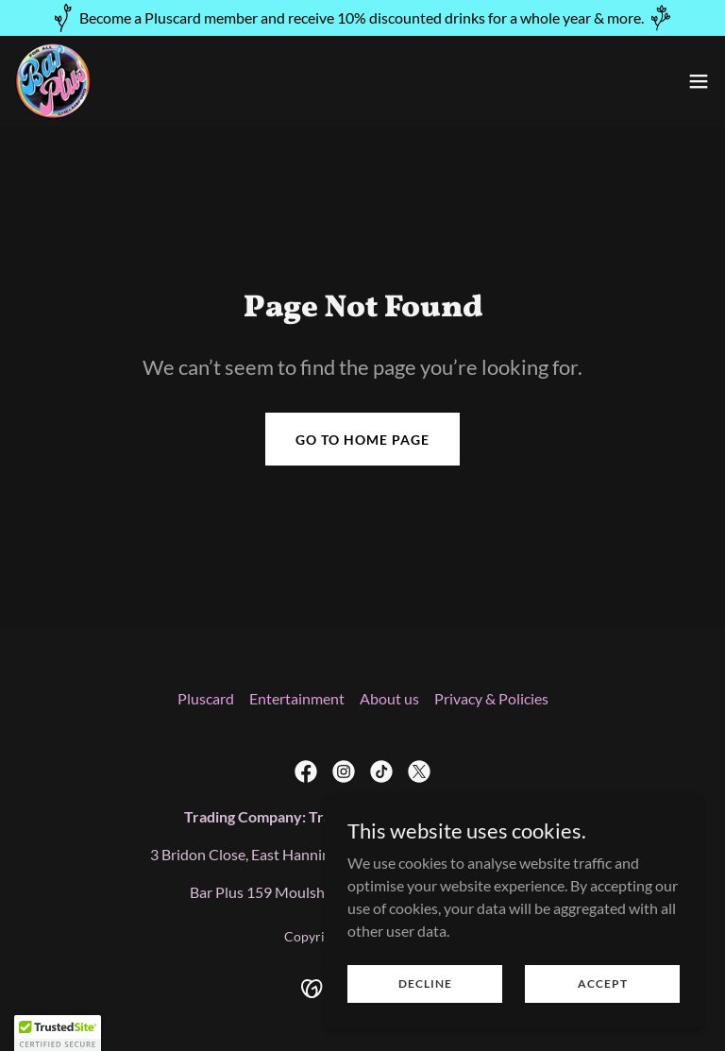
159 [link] (259, 892)
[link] (53, 81)
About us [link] (389, 698)
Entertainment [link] (297, 698)
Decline (425, 997)
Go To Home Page (362, 440)
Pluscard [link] (205, 698)
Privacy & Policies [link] (491, 698)
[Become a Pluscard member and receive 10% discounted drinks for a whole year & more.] (362, 18)
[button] (698, 81)
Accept (603, 997)
